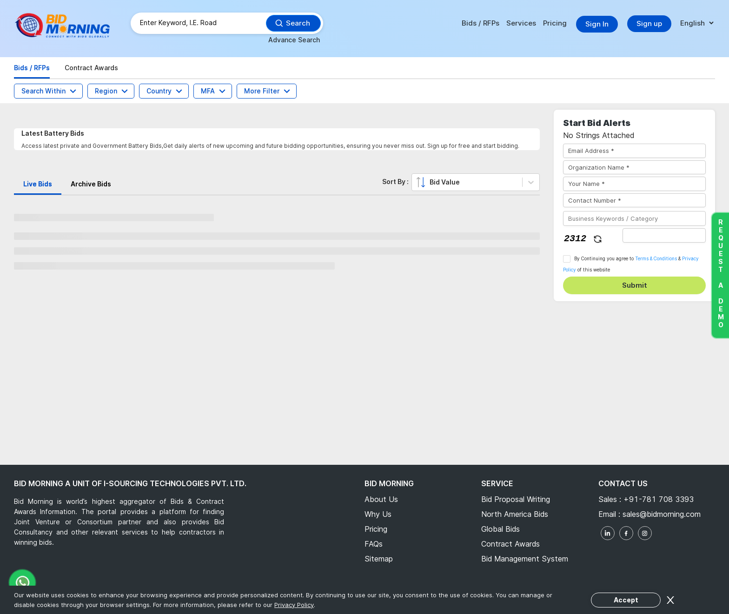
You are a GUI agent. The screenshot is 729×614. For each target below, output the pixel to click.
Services (521, 23)
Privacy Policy (294, 604)
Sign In (597, 24)
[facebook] (626, 533)
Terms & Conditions (656, 258)
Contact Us (623, 483)
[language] (696, 23)
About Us (381, 499)
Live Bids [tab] (37, 184)
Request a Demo (720, 273)
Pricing (555, 23)
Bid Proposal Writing (515, 499)
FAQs (373, 543)
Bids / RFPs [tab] (32, 68)
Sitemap (378, 558)
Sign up (649, 23)
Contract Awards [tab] (91, 68)
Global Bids (500, 529)
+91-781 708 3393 (658, 499)
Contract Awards (510, 543)
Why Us (377, 514)
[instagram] (645, 533)
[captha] (664, 235)
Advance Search (294, 40)
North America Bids (514, 514)
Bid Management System (524, 558)
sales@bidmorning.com (660, 514)
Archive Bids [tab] (91, 184)
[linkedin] (608, 533)
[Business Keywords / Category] (634, 218)
